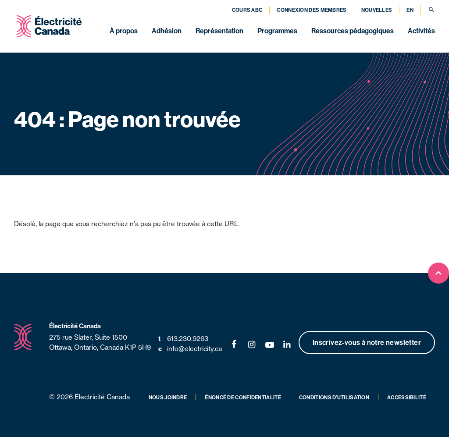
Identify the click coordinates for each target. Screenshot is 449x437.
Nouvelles (376, 10)
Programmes (277, 30)
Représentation (219, 30)
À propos (124, 30)
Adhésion (167, 30)
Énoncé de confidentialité (243, 397)
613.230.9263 (183, 339)
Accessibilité (406, 397)
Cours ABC (247, 10)
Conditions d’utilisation (334, 397)
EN (409, 10)
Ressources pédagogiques (352, 30)
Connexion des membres (311, 10)
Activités (421, 30)
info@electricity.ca (190, 349)
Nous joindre (168, 397)
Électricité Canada (75, 326)
